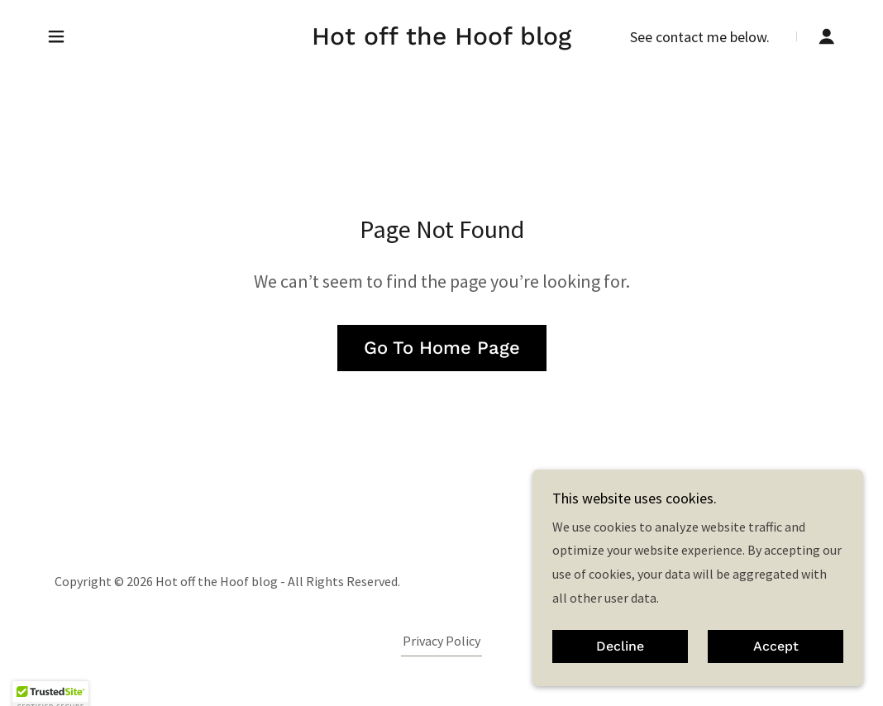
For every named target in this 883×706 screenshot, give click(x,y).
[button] (56, 36)
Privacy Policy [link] (441, 640)
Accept (776, 669)
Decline (620, 669)
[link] (441, 39)
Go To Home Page (442, 347)
